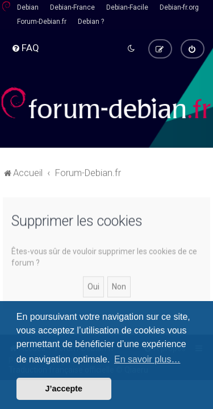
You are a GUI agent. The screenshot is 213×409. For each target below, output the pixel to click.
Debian (28, 7)
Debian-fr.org (179, 7)
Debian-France (72, 7)
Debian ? (91, 22)
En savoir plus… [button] (147, 359)
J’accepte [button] (64, 388)
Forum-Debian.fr (41, 22)
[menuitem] (25, 47)
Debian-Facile (127, 7)
